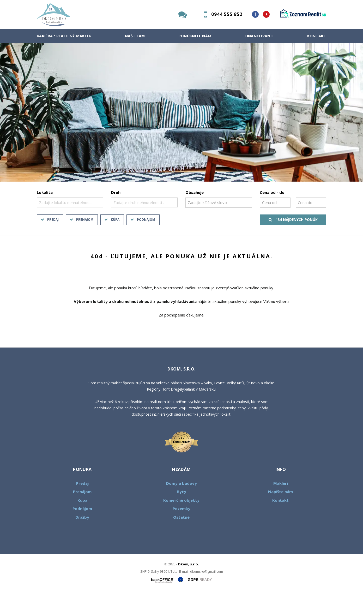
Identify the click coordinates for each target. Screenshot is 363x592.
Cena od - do (272, 192)
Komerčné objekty (181, 500)
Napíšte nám (280, 491)
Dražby (82, 517)
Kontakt (316, 35)
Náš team (135, 35)
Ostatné (181, 517)
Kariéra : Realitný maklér (64, 35)
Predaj (53, 219)
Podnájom (146, 219)
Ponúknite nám (194, 35)
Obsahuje (194, 192)
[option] (181, 112)
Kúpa (115, 219)
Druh (115, 192)
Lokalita (45, 192)
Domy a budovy (181, 483)
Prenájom (84, 219)
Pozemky (181, 508)
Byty (181, 491)
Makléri (280, 483)
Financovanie (259, 35)
